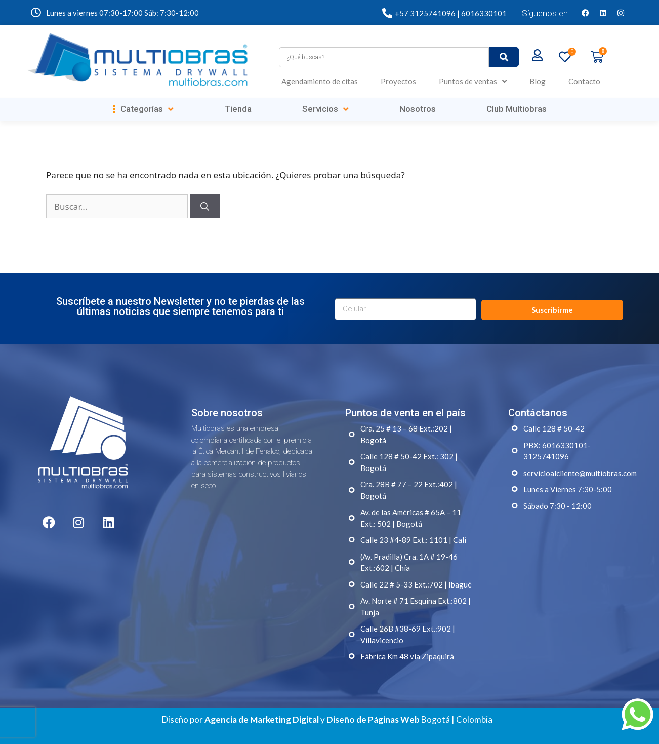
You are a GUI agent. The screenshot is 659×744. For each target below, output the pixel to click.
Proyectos (398, 81)
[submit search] (504, 57)
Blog (537, 81)
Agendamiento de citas (319, 81)
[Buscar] (205, 206)
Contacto (584, 81)
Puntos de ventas (473, 81)
